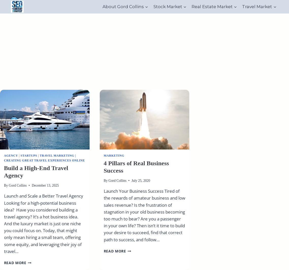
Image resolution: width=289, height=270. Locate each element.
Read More (18, 262)
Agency (11, 155)
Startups (29, 155)
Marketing (114, 155)
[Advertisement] (144, 51)
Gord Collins (18, 185)
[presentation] (45, 119)
